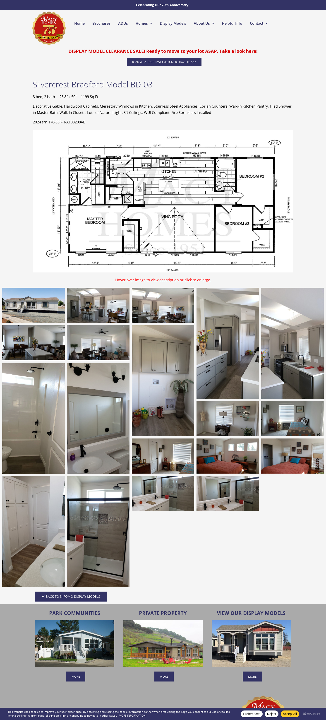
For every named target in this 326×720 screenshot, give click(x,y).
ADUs (123, 23)
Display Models (173, 23)
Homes (144, 23)
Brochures (101, 23)
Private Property (163, 612)
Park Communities (74, 612)
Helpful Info (232, 23)
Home (79, 23)
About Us (204, 23)
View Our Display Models (251, 612)
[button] (144, 23)
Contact (259, 23)
